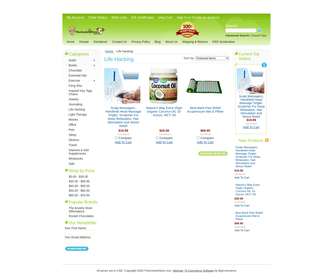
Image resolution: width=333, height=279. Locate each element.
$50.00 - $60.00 (79, 190)
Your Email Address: (78, 237)
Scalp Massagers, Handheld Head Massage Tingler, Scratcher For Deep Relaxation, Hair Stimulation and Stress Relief (123, 117)
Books (81, 66)
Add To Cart (123, 142)
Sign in (182, 17)
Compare (125, 138)
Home (109, 51)
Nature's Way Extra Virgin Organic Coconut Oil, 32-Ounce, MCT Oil (164, 111)
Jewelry (74, 99)
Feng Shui (75, 85)
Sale (72, 163)
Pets (72, 129)
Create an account (205, 17)
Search (231, 26)
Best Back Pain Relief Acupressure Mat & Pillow (205, 109)
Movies (73, 119)
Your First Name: (76, 228)
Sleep (72, 135)
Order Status (97, 17)
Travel (73, 145)
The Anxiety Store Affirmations (80, 209)
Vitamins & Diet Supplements (79, 151)
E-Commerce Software (199, 270)
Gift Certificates (142, 17)
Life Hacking (77, 109)
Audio (81, 61)
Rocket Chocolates (81, 216)
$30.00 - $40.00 (79, 181)
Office (72, 124)
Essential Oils (78, 75)
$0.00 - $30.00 (78, 176)
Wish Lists (119, 17)
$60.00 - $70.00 (79, 195)
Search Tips (258, 35)
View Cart (165, 17)
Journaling (75, 104)
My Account (75, 17)
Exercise (81, 81)
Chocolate (75, 70)
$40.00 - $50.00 (79, 186)
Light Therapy (78, 114)
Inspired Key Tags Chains (80, 92)
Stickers (74, 140)
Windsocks (76, 158)
